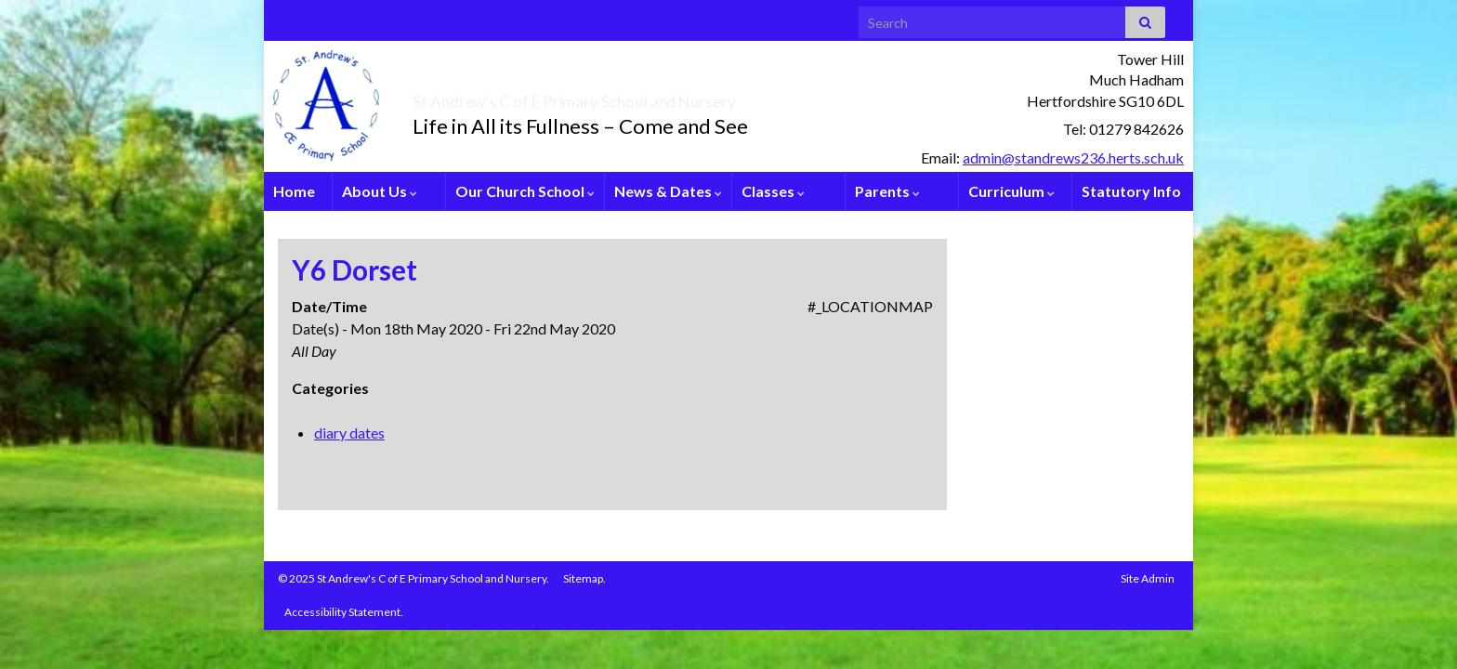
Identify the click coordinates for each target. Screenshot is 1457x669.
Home (294, 191)
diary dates (349, 432)
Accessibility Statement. (343, 612)
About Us (379, 191)
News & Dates (668, 191)
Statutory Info (1131, 191)
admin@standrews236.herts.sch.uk (1073, 157)
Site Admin (1148, 578)
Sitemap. (584, 578)
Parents (887, 191)
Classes (773, 191)
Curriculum (1011, 191)
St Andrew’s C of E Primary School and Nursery (678, 96)
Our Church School (525, 191)
